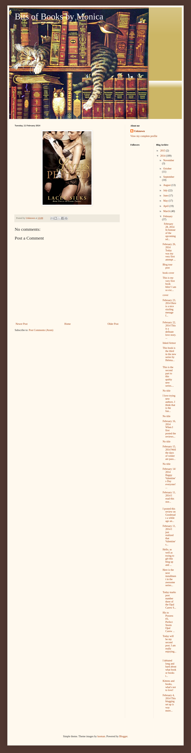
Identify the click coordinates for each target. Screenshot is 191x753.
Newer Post (22, 324)
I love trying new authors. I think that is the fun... (169, 403)
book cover (168, 272)
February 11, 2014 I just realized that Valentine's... (169, 535)
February (168, 216)
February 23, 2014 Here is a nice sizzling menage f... (169, 308)
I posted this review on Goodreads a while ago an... (169, 514)
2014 (163, 155)
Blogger (123, 736)
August (167, 185)
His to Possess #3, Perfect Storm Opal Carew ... (169, 622)
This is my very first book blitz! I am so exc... (169, 284)
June (166, 195)
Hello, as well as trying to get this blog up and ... (168, 557)
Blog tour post (167, 266)
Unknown (139, 131)
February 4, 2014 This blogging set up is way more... (169, 703)
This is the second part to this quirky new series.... (168, 376)
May (166, 200)
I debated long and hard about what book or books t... (169, 668)
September (168, 176)
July (165, 190)
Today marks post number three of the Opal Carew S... (169, 600)
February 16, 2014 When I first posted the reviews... (169, 429)
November (168, 160)
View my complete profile (143, 136)
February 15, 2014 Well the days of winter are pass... (169, 452)
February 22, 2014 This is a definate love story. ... (169, 330)
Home (67, 324)
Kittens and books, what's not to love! (169, 686)
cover (165, 295)
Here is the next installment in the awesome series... (169, 578)
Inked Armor (169, 343)
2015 (163, 150)
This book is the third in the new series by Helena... (169, 354)
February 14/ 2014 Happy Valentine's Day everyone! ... (169, 478)
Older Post (113, 324)
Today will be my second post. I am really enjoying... (169, 644)
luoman (101, 736)
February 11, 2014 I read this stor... (169, 497)
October (167, 168)
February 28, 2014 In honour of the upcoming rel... (169, 231)
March (167, 211)
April (166, 206)
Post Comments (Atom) (41, 330)
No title (166, 390)
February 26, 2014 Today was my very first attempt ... (169, 252)
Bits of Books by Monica (59, 16)
